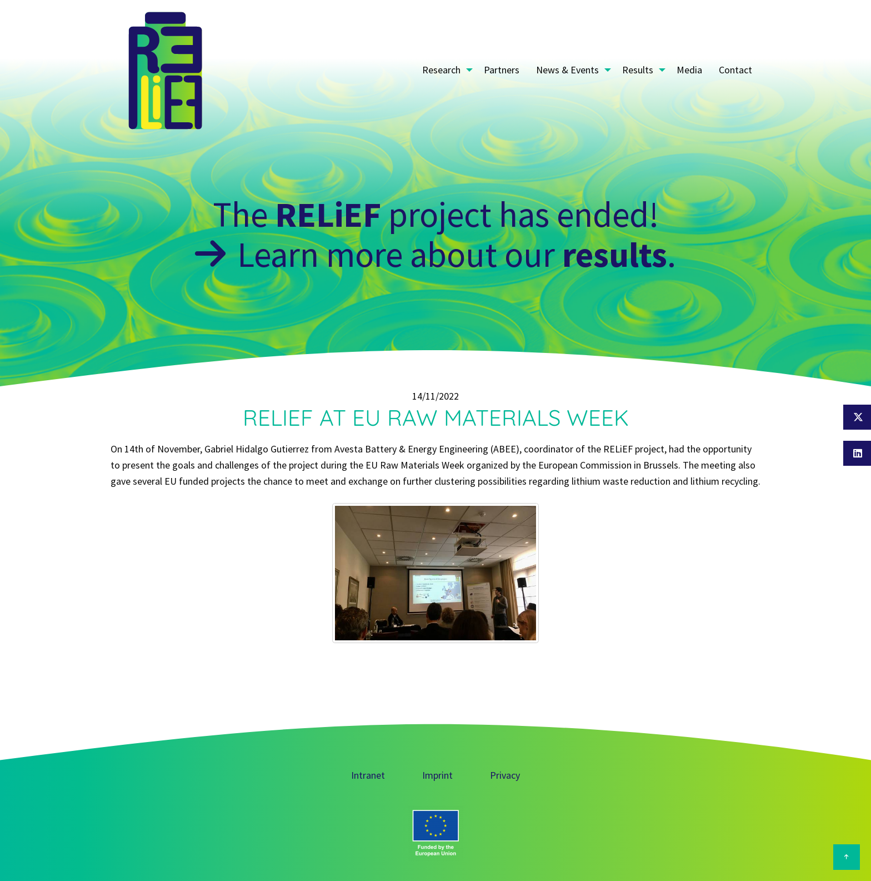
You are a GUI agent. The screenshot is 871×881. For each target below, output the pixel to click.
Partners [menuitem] (501, 69)
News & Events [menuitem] (567, 69)
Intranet (368, 775)
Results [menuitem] (637, 69)
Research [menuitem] (441, 69)
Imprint (437, 775)
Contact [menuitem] (735, 69)
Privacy (505, 775)
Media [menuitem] (689, 69)
